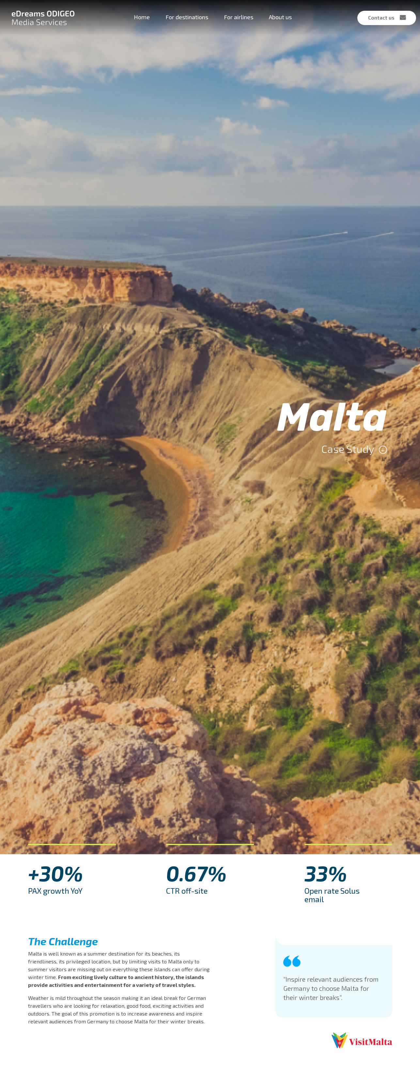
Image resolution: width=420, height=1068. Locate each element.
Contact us (381, 17)
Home (142, 17)
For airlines (238, 17)
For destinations (186, 17)
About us (280, 17)
